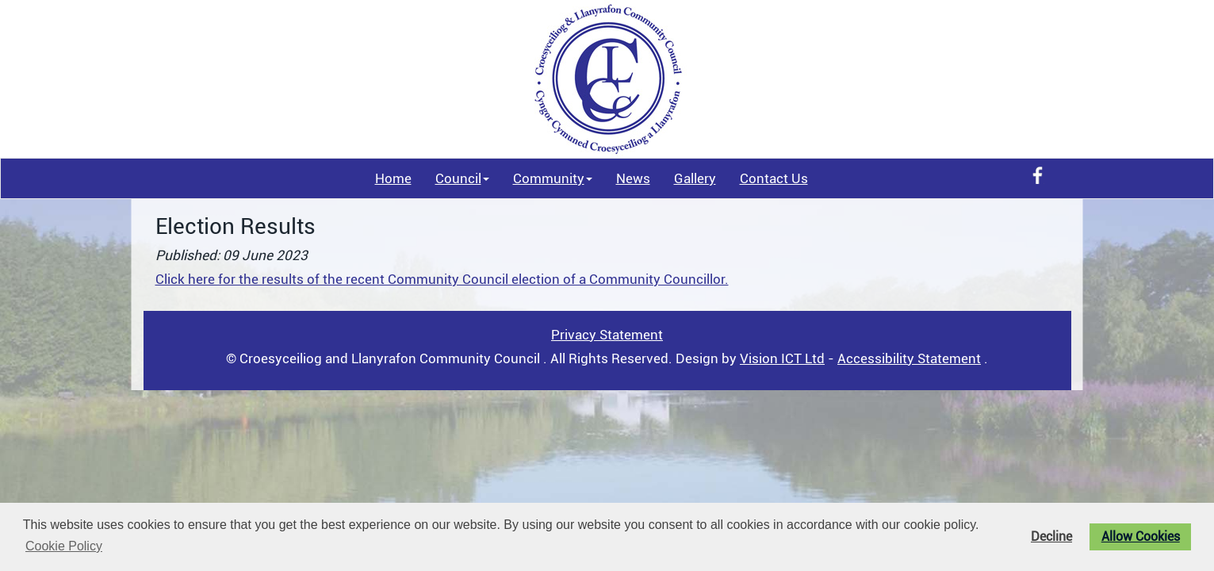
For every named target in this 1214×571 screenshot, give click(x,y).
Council (462, 178)
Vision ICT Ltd (782, 358)
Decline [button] (1051, 537)
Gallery (695, 178)
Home (393, 178)
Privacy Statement (607, 335)
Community (552, 178)
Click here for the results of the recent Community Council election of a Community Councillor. (442, 279)
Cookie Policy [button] (63, 546)
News (633, 178)
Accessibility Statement (909, 358)
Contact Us (774, 178)
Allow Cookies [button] (1140, 537)
